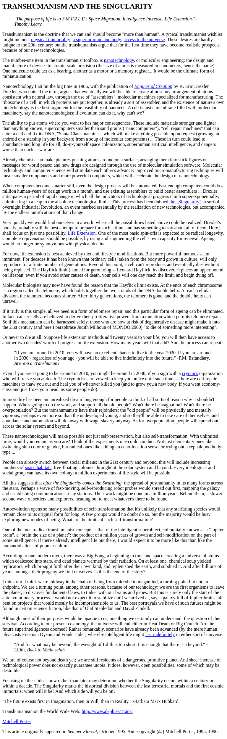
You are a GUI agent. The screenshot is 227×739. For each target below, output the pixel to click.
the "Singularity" (185, 201)
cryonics (190, 373)
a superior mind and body (97, 39)
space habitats (38, 467)
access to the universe (144, 39)
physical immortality (50, 39)
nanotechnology (119, 60)
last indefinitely (160, 634)
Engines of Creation (153, 86)
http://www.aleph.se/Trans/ (107, 711)
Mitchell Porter (16, 721)
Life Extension (82, 233)
